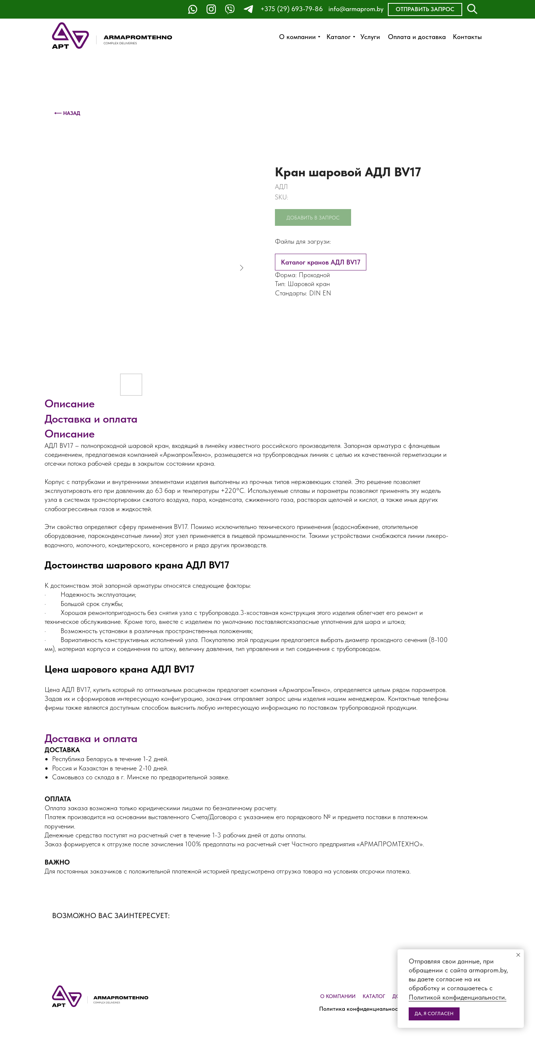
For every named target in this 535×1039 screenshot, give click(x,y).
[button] (425, 9)
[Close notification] (518, 955)
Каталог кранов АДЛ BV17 (320, 262)
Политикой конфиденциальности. (457, 997)
